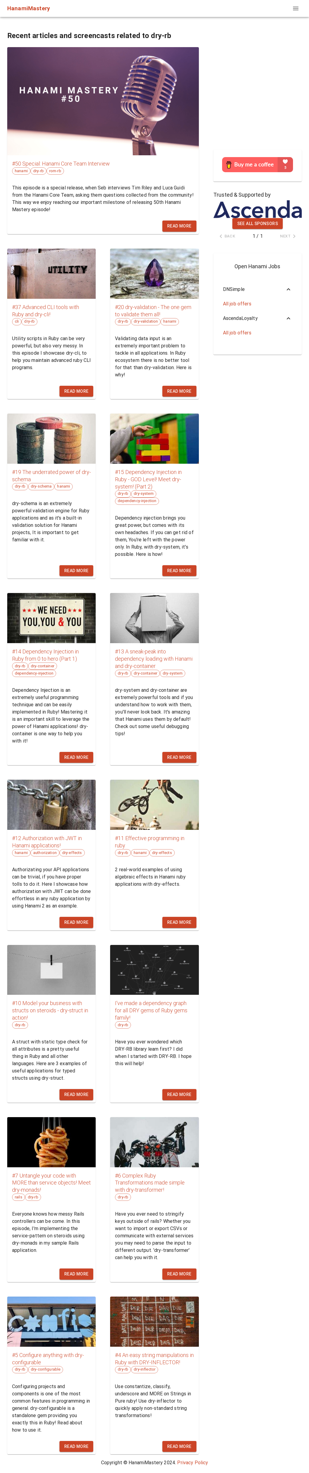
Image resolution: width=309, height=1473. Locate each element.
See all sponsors (257, 223)
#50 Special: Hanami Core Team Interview (61, 163)
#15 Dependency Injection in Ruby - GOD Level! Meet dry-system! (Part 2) (148, 479)
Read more (179, 226)
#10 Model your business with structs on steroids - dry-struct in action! (50, 1010)
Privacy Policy (192, 1462)
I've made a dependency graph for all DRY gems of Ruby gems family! (151, 1010)
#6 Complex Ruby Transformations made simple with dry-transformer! (150, 1182)
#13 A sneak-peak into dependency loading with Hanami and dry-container (154, 658)
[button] (257, 289)
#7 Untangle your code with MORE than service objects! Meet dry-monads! (51, 1182)
